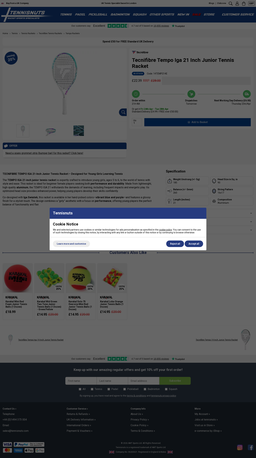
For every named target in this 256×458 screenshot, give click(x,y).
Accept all (194, 243)
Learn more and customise (71, 243)
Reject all (175, 243)
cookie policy (165, 229)
